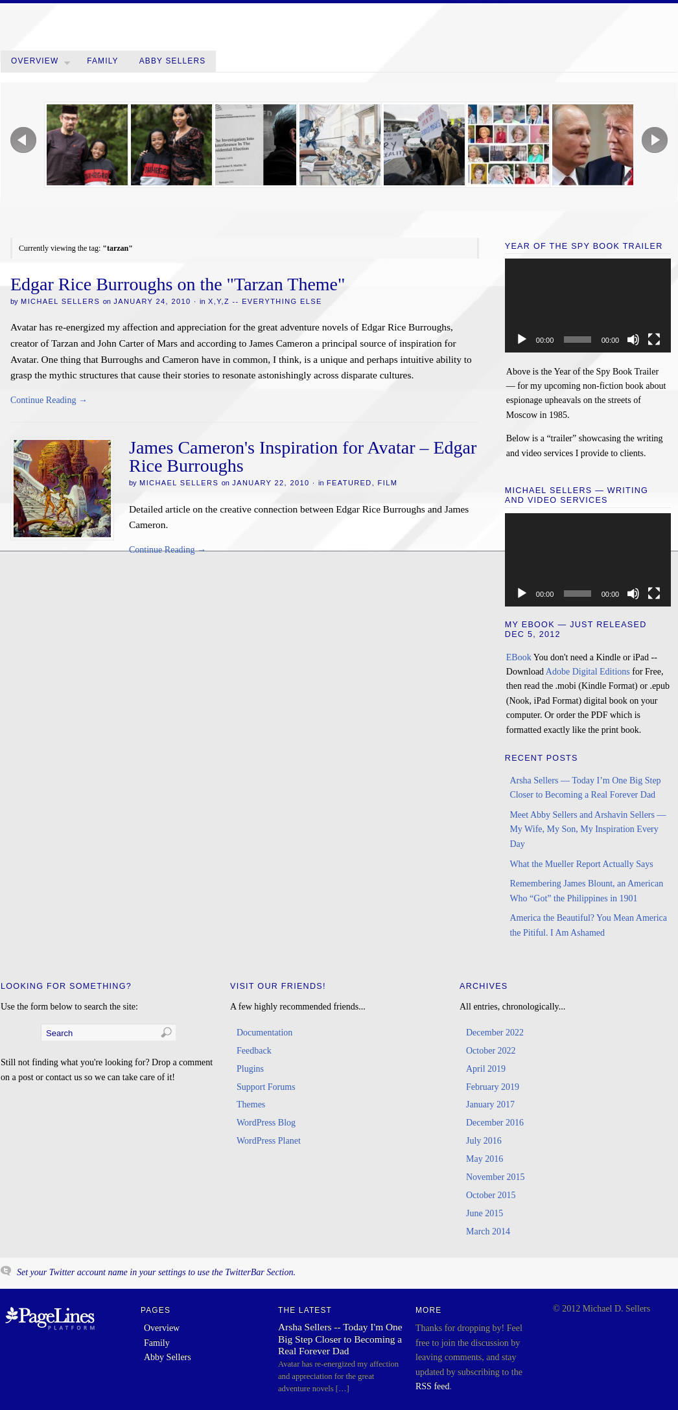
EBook (519, 657)
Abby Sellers (172, 60)
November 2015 (495, 1177)
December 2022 (495, 1032)
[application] (588, 305)
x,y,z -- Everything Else (265, 301)
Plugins (250, 1069)
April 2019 (486, 1069)
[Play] (521, 339)
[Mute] (633, 339)
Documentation (264, 1032)
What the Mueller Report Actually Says (581, 864)
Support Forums (266, 1087)
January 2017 (490, 1104)
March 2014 (488, 1231)
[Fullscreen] (654, 339)
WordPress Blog (266, 1122)
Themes (251, 1104)
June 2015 (484, 1213)
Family (103, 60)
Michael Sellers (60, 301)
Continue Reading (49, 400)
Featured (349, 483)
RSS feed (432, 1386)
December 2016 (495, 1122)
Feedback (254, 1051)
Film (388, 483)
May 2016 (484, 1159)
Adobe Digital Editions (588, 671)
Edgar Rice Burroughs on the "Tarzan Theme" (177, 284)
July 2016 (484, 1141)
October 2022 (491, 1051)
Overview (40, 64)
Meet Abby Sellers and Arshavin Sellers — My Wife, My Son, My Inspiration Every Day (587, 829)
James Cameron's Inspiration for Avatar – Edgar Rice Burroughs (302, 456)
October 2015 (491, 1195)
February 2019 (492, 1087)
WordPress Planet (269, 1141)
